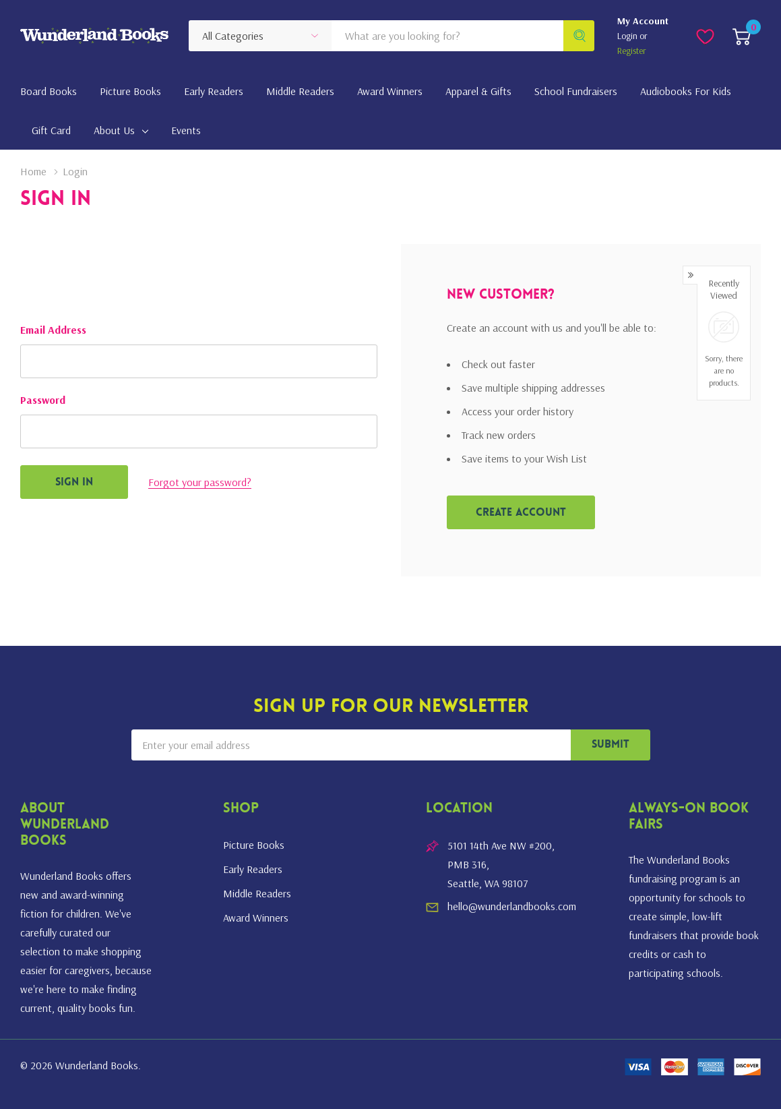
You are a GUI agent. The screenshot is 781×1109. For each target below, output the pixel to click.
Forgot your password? (199, 482)
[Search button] (578, 35)
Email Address (53, 329)
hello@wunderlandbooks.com (511, 906)
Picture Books (253, 844)
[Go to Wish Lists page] (705, 36)
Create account (521, 513)
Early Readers (252, 869)
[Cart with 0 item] (741, 36)
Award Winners (255, 917)
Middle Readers (257, 893)
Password (42, 400)
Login (628, 36)
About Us (114, 130)
